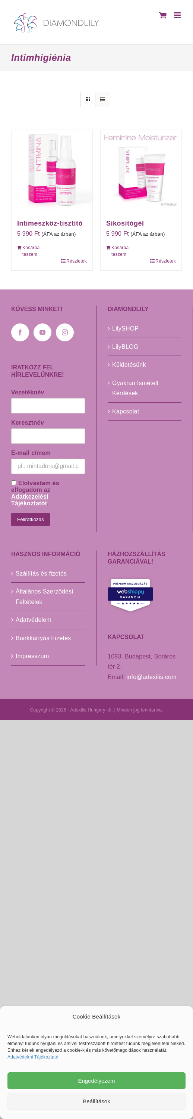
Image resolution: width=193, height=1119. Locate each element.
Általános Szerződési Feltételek (44, 596)
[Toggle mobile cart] (163, 15)
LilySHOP (125, 328)
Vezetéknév (27, 392)
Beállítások (96, 1101)
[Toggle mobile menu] (178, 15)
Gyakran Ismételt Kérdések (135, 388)
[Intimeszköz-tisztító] (52, 170)
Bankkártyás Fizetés (43, 638)
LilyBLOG (125, 347)
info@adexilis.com (152, 677)
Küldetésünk (129, 365)
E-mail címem (31, 453)
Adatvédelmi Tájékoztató (32, 1057)
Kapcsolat (125, 411)
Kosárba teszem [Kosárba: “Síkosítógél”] (120, 251)
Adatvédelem (33, 620)
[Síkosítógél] (141, 170)
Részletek (76, 261)
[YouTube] (42, 332)
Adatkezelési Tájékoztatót (29, 499)
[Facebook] (20, 332)
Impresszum (32, 656)
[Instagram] (65, 332)
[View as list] (102, 99)
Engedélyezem (96, 1081)
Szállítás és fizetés (41, 573)
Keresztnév (27, 422)
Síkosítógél (125, 223)
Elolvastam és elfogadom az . (35, 493)
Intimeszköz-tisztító (50, 223)
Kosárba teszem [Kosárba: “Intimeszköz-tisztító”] (30, 251)
